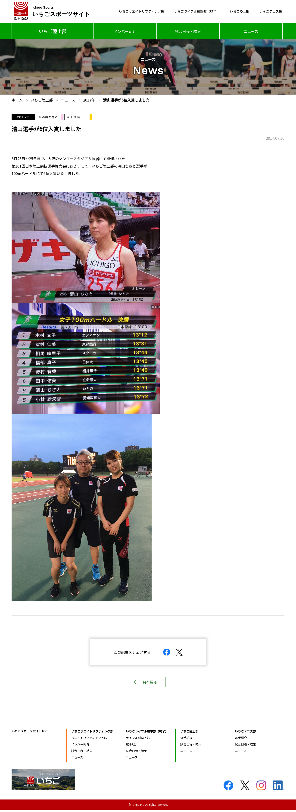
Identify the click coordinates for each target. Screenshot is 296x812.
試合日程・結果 (188, 31)
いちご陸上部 (235, 12)
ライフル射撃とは (138, 740)
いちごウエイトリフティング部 (126, 12)
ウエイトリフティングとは (89, 740)
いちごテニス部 (269, 12)
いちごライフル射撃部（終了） (188, 12)
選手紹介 (132, 746)
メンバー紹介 (125, 31)
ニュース (251, 31)
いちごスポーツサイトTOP (29, 733)
